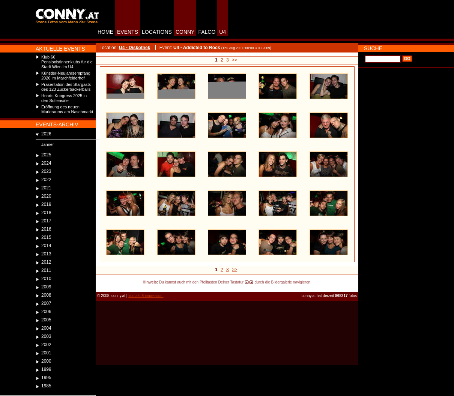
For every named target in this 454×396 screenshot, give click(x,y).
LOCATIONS (157, 32)
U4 (222, 32)
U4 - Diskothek (134, 47)
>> (234, 60)
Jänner (47, 144)
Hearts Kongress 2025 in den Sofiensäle (64, 98)
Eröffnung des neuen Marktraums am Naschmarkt (67, 109)
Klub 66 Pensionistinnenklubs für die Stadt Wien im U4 (67, 62)
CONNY (185, 32)
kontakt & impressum (145, 296)
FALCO (206, 32)
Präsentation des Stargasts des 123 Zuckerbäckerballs (66, 87)
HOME (105, 32)
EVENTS (127, 32)
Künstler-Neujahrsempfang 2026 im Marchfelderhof (65, 75)
